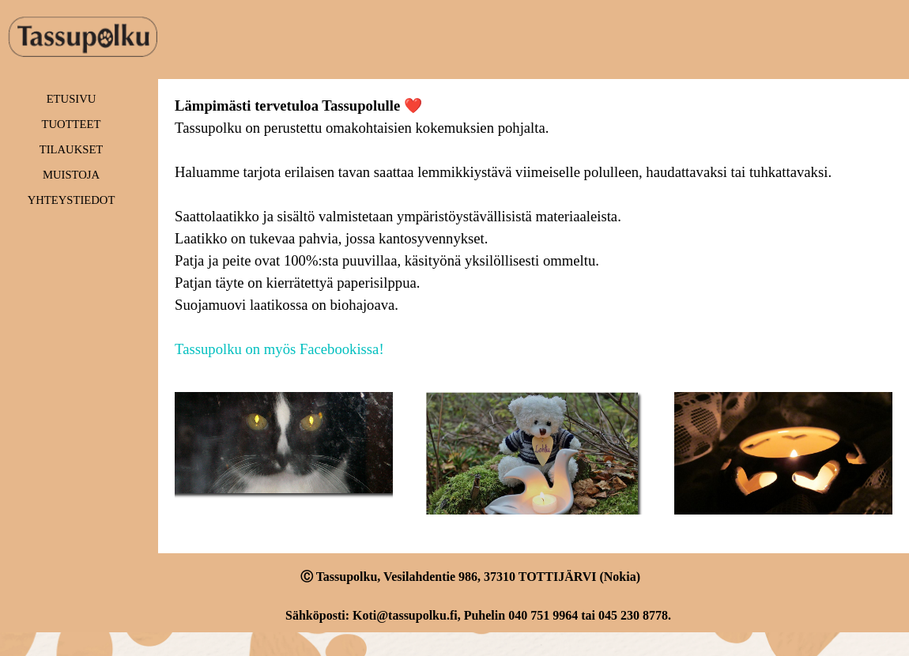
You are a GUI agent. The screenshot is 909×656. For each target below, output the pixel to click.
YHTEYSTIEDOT (71, 200)
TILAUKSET (72, 149)
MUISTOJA (71, 174)
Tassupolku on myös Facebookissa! (279, 349)
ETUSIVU (71, 98)
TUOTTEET (71, 124)
